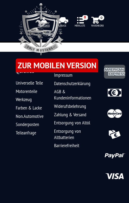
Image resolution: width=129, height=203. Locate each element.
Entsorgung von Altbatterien (67, 134)
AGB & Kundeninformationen (72, 94)
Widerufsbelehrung (70, 106)
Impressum (63, 75)
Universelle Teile (29, 83)
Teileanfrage (26, 133)
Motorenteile (26, 91)
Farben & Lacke (29, 108)
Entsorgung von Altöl (72, 123)
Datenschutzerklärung (72, 83)
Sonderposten (27, 124)
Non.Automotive (29, 116)
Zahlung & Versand (70, 114)
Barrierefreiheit (66, 145)
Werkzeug (24, 99)
